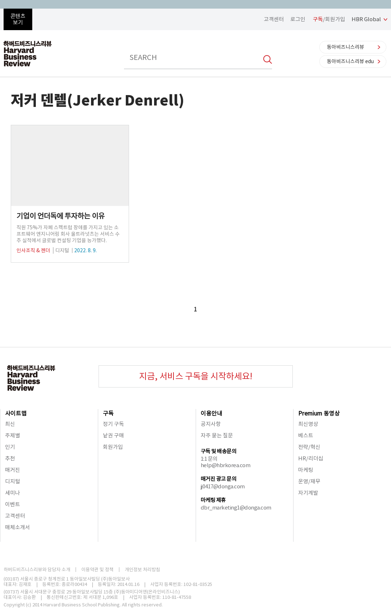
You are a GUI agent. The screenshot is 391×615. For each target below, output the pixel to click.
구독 (108, 413)
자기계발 (308, 492)
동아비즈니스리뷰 (345, 47)
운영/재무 (309, 481)
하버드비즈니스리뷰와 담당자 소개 (37, 569)
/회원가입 (329, 19)
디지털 (12, 481)
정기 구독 (113, 424)
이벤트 (12, 504)
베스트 (305, 435)
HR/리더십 (310, 458)
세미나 (12, 492)
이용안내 (211, 413)
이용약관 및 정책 (97, 569)
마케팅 (305, 469)
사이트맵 (16, 413)
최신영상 (308, 424)
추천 (10, 458)
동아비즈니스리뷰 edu (350, 61)
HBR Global (366, 19)
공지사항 (211, 424)
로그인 (297, 19)
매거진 (12, 469)
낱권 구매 (113, 435)
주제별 (12, 435)
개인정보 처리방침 (142, 569)
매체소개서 (17, 527)
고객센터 (274, 19)
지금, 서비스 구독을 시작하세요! (195, 376)
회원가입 (113, 446)
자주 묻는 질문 (217, 435)
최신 (10, 424)
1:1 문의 (209, 458)
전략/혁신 (309, 446)
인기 (10, 446)
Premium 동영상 (319, 413)
